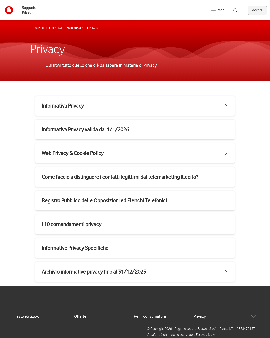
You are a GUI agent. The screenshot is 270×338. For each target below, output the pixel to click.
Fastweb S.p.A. (26, 316)
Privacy (200, 316)
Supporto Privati (29, 10)
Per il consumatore (150, 316)
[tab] (135, 316)
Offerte (80, 316)
